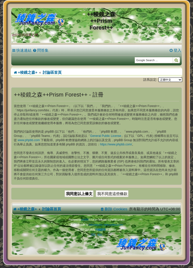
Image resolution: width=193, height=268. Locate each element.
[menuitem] (41, 50)
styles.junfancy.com (113, 224)
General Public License (105, 136)
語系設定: (150, 79)
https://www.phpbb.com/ (116, 144)
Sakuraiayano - (96, 224)
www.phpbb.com (29, 140)
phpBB (84, 219)
